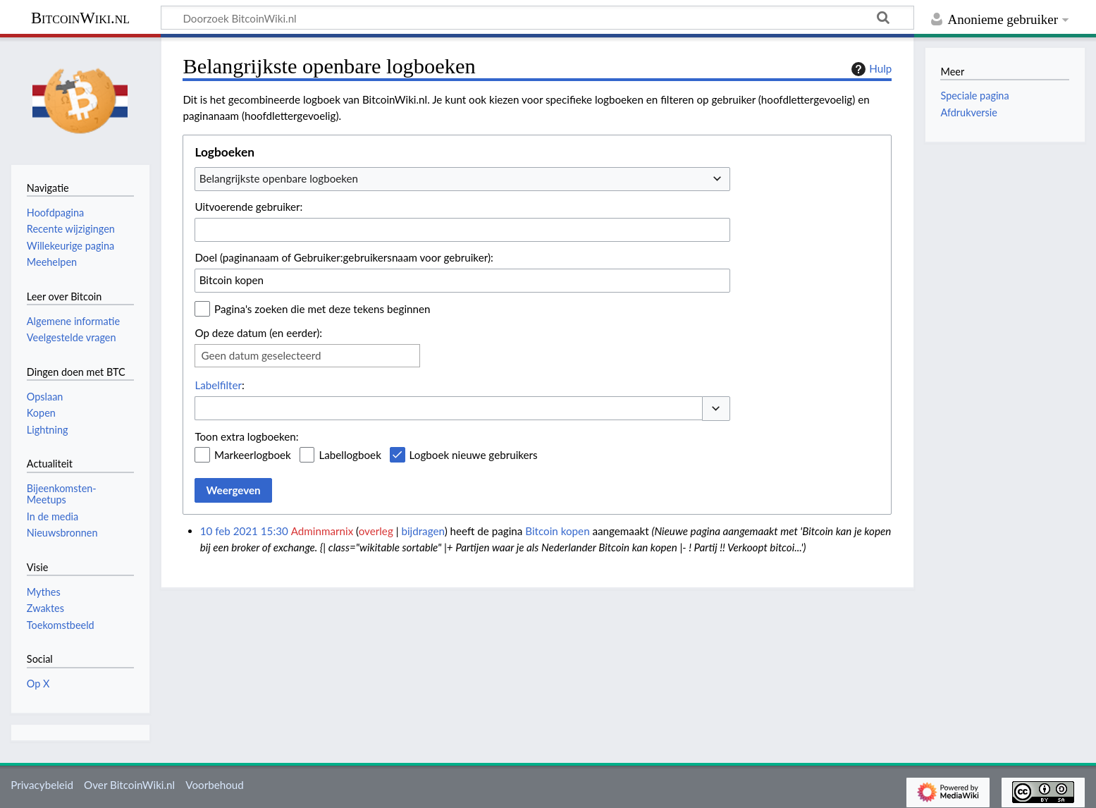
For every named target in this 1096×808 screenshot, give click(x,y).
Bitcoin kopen (557, 531)
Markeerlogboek (252, 454)
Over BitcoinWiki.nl (129, 784)
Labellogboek (350, 454)
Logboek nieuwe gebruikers (474, 454)
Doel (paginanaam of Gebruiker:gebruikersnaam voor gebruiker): (344, 257)
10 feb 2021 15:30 (244, 531)
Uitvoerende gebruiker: (248, 206)
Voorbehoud (214, 784)
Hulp (870, 69)
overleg (376, 531)
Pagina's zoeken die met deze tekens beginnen (322, 308)
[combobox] (462, 179)
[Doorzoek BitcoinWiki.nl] (537, 17)
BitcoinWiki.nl (80, 18)
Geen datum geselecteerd (261, 355)
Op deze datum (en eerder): (258, 332)
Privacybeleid (42, 784)
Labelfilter (218, 385)
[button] (716, 408)
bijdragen (422, 531)
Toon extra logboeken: (246, 436)
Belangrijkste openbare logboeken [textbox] (278, 178)
